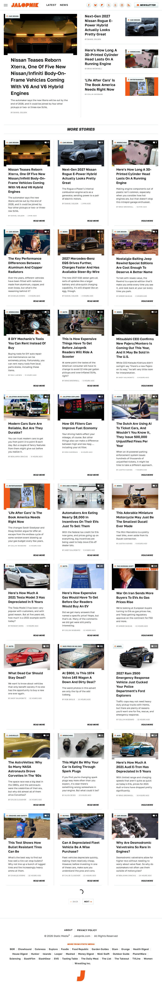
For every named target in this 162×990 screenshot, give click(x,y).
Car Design (14, 16)
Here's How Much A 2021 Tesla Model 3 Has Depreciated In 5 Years (26, 597)
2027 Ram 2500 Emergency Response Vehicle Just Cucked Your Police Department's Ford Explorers (133, 684)
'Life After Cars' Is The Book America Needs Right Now (100, 84)
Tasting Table (70, 958)
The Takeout (122, 958)
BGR (12, 949)
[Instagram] (122, 5)
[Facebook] (88, 5)
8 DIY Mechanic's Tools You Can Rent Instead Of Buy (27, 343)
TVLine (136, 958)
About (68, 930)
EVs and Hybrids (70, 486)
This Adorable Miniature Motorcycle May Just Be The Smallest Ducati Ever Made (135, 519)
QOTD (65, 312)
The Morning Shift (125, 566)
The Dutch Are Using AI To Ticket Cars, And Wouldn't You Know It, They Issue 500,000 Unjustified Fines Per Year (134, 435)
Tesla (11, 566)
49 (101, 566)
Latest (51, 4)
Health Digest (141, 949)
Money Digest (86, 954)
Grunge (125, 949)
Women (148, 958)
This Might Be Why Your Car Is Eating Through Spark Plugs (80, 766)
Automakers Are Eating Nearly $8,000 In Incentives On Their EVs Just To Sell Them (80, 519)
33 (155, 646)
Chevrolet (13, 735)
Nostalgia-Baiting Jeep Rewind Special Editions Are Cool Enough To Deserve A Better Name (134, 265)
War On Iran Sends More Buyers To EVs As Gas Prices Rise (134, 597)
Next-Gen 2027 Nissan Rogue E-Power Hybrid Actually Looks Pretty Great (98, 25)
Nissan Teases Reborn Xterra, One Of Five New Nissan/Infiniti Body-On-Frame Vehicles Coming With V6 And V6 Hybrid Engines (38, 76)
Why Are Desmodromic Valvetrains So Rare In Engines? (133, 847)
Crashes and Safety (18, 816)
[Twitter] (108, 5)
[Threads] (115, 5)
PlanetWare (139, 954)
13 (101, 486)
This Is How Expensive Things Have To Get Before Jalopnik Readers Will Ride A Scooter (79, 347)
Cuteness (40, 949)
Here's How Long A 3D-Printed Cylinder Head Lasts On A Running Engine (101, 57)
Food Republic (80, 949)
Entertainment (137, 79)
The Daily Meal (90, 958)
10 (101, 231)
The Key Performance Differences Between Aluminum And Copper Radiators (25, 265)
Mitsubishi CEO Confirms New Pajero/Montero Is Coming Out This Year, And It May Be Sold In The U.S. (135, 348)
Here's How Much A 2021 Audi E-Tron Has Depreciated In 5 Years (133, 767)
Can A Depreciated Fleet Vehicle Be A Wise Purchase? (81, 847)
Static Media (61, 936)
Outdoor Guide (121, 954)
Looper (58, 954)
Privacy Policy (87, 930)
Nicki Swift (103, 954)
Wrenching (135, 52)
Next (87, 901)
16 (101, 312)
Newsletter (146, 5)
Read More (39, 220)
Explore (53, 949)
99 (47, 646)
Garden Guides (100, 949)
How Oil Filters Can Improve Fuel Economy (79, 426)
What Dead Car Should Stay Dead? (25, 675)
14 (155, 735)
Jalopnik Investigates (19, 397)
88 (155, 566)
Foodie (65, 949)
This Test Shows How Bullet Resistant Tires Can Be (25, 847)
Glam (115, 949)
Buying (66, 816)
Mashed (70, 954)
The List (106, 958)
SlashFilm (29, 958)
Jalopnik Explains (71, 397)
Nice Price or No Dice (72, 646)
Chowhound (24, 949)
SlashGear (45, 958)
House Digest (20, 954)
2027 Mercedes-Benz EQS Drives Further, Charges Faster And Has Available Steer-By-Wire (81, 265)
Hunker (35, 954)
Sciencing (15, 958)
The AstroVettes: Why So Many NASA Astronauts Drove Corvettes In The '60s (25, 768)
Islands (47, 954)
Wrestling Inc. (83, 963)
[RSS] (128, 5)
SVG (56, 958)
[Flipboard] (102, 5)
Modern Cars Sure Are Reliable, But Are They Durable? (25, 428)
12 (155, 312)
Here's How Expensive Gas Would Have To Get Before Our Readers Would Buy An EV (80, 599)
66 (101, 646)
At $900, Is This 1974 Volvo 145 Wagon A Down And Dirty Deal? (79, 677)
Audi (119, 735)
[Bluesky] (95, 5)
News (64, 4)
